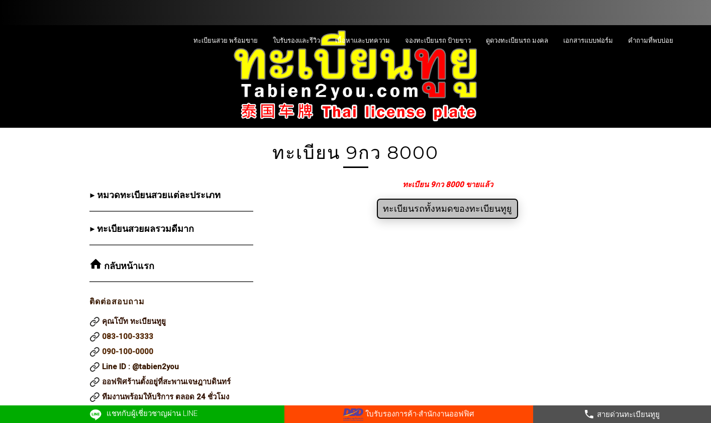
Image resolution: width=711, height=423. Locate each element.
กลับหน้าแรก (127, 266)
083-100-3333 (127, 336)
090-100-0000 (127, 351)
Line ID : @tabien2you (140, 366)
